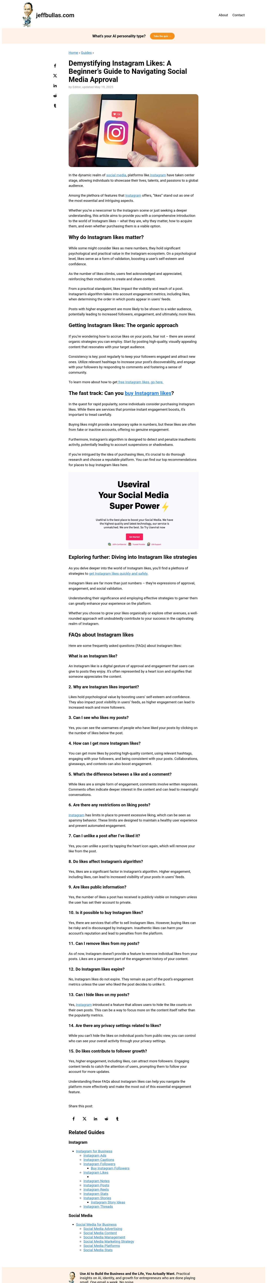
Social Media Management (104, 1237)
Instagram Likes (95, 1172)
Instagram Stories (97, 1198)
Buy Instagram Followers (110, 1168)
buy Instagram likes (148, 393)
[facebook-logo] (55, 67)
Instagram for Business (94, 1151)
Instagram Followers (99, 1164)
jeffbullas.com (55, 15)
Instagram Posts (96, 1185)
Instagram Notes (96, 1181)
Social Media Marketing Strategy (108, 1241)
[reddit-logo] (55, 97)
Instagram (157, 175)
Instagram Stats (95, 1194)
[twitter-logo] (55, 77)
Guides (86, 52)
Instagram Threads (98, 1206)
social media (116, 175)
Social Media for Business (96, 1224)
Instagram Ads (94, 1155)
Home (73, 52)
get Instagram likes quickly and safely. (118, 573)
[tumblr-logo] (55, 107)
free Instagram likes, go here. (140, 382)
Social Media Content (100, 1233)
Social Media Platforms (101, 1246)
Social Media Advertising (102, 1229)
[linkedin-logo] (55, 87)
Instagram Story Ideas (108, 1202)
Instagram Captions (98, 1160)
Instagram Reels (96, 1189)
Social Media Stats (98, 1250)
